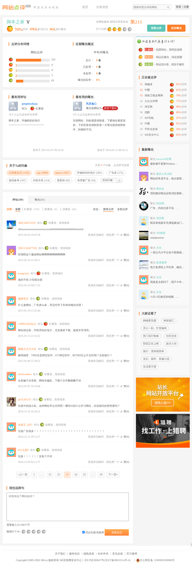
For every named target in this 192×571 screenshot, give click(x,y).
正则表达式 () (19, 172)
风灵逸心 (91, 103)
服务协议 (74, 553)
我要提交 (117, 532)
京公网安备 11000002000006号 (155, 560)
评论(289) (17, 199)
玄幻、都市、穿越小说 (156, 359)
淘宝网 (148, 106)
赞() (126, 234)
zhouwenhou (25, 374)
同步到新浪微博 (93, 532)
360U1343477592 (27, 248)
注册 (186, 6)
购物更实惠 (149, 320)
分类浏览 (102, 7)
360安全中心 (152, 134)
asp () (42, 172)
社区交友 (171, 336)
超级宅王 (23, 298)
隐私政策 (89, 553)
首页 (85, 7)
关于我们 (60, 553)
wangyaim (23, 273)
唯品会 (160, 188)
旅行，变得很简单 (153, 351)
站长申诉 (103, 553)
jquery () (62, 172)
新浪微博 (161, 262)
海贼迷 (148, 84)
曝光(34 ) (40, 199)
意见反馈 (117, 553)
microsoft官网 (164, 159)
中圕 (147, 89)
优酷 (147, 112)
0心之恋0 (23, 450)
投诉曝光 (176, 28)
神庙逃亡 (169, 320)
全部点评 (122, 209)
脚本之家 (16, 21)
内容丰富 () (41, 180)
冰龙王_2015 (25, 424)
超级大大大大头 (27, 349)
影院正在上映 (151, 343)
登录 (178, 6)
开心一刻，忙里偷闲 (155, 328)
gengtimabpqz (30, 103)
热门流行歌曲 (151, 336)
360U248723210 (27, 223)
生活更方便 (149, 366)
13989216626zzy (27, 324)
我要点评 (156, 28)
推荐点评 (108, 209)
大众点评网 (151, 101)
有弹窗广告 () (86, 180)
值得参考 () (17, 180)
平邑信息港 (151, 129)
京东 (158, 247)
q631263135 (24, 399)
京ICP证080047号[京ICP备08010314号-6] (107, 560)
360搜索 (160, 233)
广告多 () (116, 172)
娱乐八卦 (171, 343)
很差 (23, 531)
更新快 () (63, 180)
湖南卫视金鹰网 (154, 95)
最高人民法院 (164, 173)
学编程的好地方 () (89, 172)
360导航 (149, 118)
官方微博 (132, 553)
